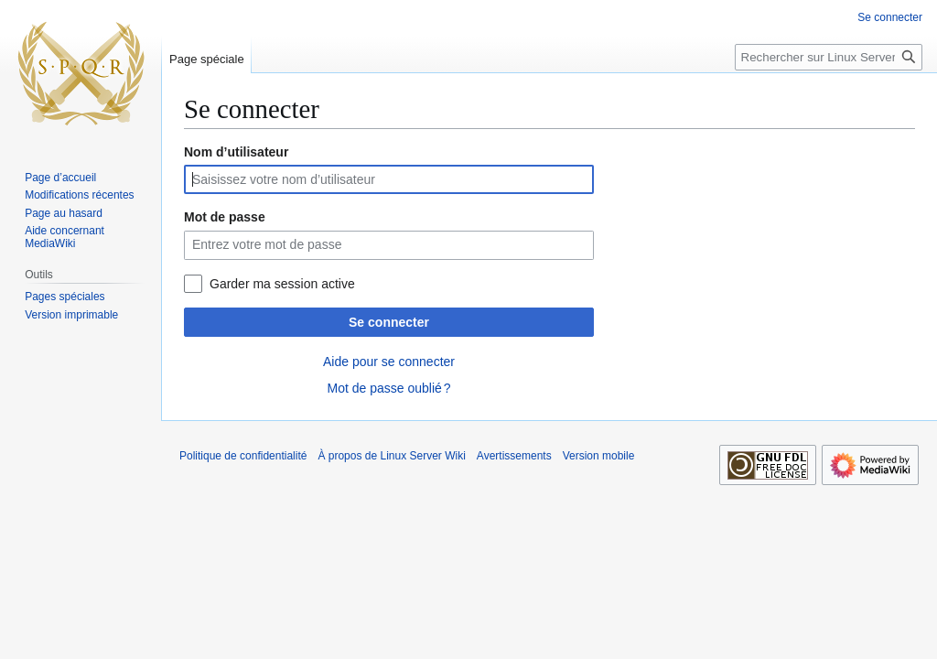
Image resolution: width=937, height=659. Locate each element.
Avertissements (514, 455)
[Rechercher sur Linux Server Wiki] (828, 57)
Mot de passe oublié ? (388, 388)
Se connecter (389, 322)
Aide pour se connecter (389, 361)
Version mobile (599, 455)
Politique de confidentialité (243, 455)
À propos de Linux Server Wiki (391, 455)
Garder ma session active (282, 283)
